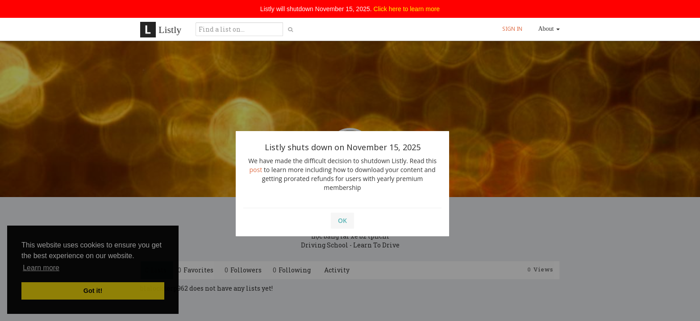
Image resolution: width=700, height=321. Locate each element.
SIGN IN (512, 29)
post (256, 169)
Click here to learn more (407, 8)
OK (342, 220)
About (549, 28)
